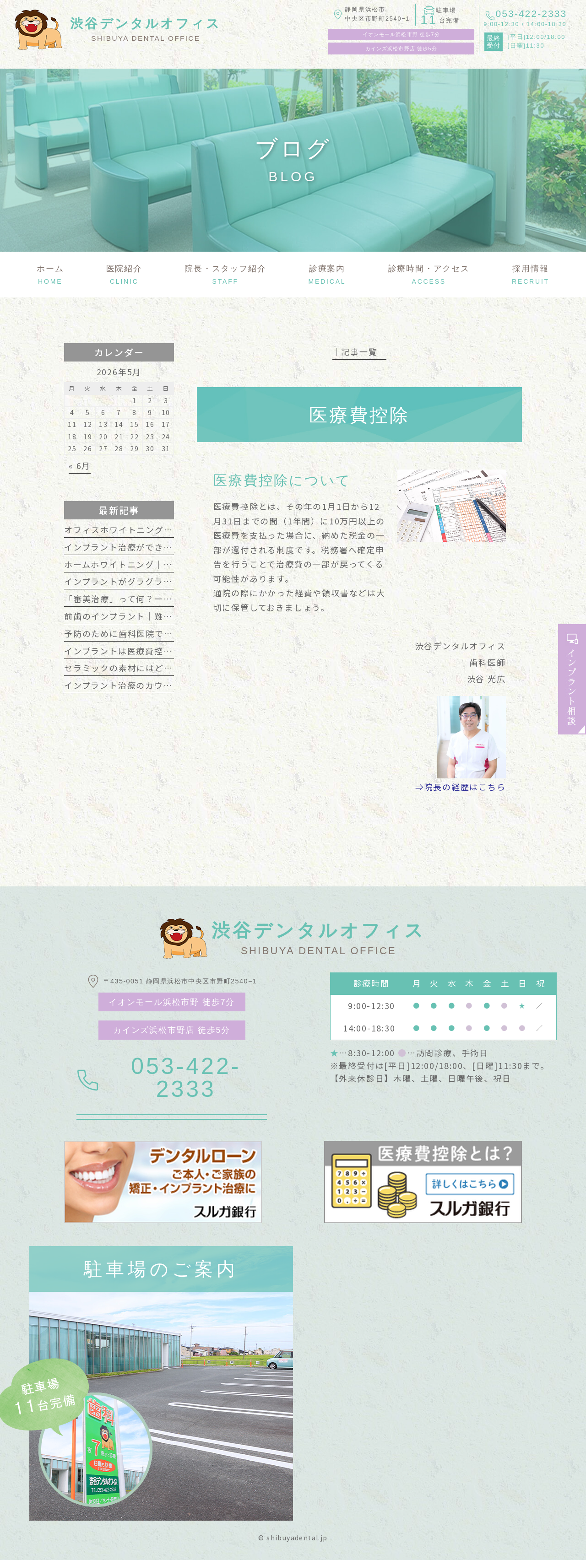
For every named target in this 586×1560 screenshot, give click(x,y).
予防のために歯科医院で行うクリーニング (150, 633)
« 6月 (80, 465)
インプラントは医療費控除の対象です (141, 651)
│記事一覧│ (359, 351)
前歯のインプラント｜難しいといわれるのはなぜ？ (167, 616)
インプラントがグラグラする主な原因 (141, 581)
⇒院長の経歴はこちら (460, 787)
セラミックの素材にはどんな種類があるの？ (154, 668)
